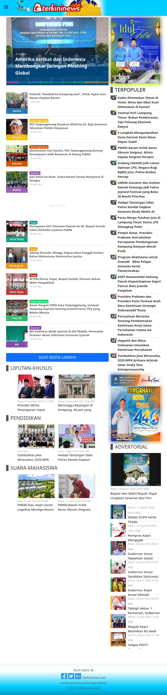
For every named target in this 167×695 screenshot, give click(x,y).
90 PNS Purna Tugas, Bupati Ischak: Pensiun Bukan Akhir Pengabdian (64, 281)
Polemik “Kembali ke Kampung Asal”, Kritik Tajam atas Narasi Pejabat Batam (67, 96)
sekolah (34, 173)
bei (17, 344)
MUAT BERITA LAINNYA (57, 357)
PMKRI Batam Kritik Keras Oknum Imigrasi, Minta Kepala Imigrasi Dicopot (137, 152)
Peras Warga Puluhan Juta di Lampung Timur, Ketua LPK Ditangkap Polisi (139, 222)
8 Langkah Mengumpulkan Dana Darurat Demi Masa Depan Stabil (138, 137)
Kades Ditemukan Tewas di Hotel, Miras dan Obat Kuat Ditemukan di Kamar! (138, 102)
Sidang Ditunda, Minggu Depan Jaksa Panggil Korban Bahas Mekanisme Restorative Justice (66, 254)
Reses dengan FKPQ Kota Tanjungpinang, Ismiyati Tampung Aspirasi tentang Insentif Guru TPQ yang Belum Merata (64, 308)
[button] (14, 51)
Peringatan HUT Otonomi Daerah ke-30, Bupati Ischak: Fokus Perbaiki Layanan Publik (67, 228)
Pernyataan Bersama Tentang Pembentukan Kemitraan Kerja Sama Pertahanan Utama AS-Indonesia (135, 325)
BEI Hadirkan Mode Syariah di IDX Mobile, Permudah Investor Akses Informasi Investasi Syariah (66, 333)
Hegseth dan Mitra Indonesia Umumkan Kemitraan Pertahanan (135, 345)
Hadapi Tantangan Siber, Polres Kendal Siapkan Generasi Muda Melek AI (136, 207)
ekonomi (35, 327)
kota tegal (17, 239)
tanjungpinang (38, 120)
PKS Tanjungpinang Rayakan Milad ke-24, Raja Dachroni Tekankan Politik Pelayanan (68, 126)
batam (17, 111)
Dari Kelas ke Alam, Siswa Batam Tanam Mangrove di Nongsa (66, 178)
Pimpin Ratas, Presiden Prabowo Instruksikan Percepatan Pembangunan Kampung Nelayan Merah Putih (138, 242)
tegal (33, 222)
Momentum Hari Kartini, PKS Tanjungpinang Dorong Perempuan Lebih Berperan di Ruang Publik (66, 152)
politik (17, 137)
